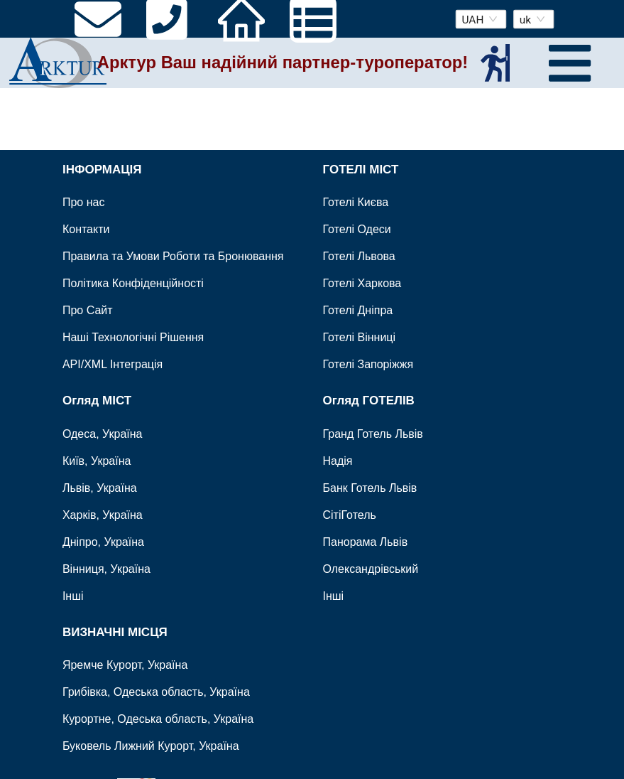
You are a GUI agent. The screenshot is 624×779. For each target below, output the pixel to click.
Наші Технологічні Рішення (133, 337)
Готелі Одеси (357, 229)
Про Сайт (87, 310)
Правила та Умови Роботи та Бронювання (173, 256)
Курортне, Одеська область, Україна (157, 719)
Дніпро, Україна (103, 541)
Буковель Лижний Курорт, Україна (150, 746)
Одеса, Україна (102, 433)
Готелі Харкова (362, 283)
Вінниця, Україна (106, 568)
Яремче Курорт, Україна (124, 665)
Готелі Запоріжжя (368, 364)
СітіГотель (349, 514)
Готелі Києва (356, 202)
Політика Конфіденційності (133, 283)
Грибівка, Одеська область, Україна (156, 692)
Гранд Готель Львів (373, 433)
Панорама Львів (365, 541)
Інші (73, 595)
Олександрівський (371, 568)
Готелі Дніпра (358, 310)
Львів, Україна (99, 487)
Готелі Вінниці (359, 337)
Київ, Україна (96, 460)
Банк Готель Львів (370, 487)
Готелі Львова (359, 256)
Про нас (83, 202)
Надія (338, 460)
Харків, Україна (102, 514)
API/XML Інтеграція (112, 364)
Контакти (86, 229)
